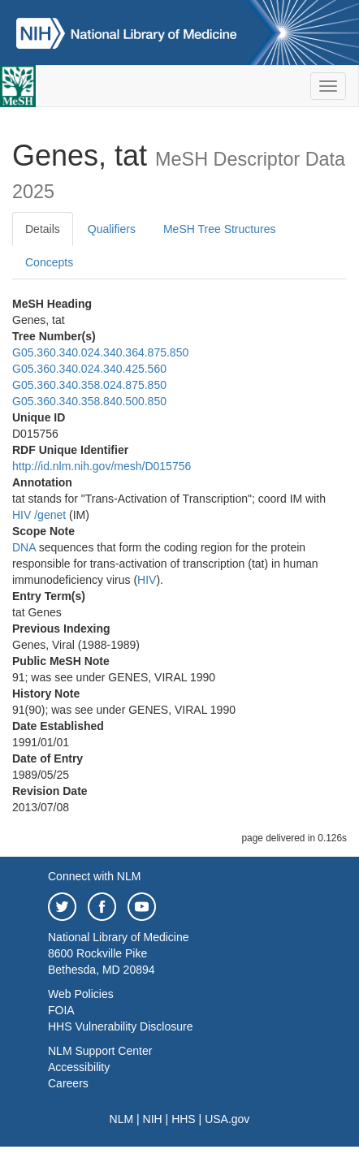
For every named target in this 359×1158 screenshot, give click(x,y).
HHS (183, 1119)
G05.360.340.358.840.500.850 (89, 401)
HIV (21, 514)
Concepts (49, 262)
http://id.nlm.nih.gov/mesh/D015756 (101, 466)
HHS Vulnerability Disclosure (120, 1026)
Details (42, 229)
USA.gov (227, 1119)
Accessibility (79, 1067)
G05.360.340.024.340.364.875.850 (100, 352)
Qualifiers (112, 229)
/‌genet (50, 514)
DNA (24, 547)
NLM (122, 1119)
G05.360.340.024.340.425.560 (89, 368)
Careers (68, 1083)
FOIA (61, 1010)
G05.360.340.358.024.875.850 (89, 384)
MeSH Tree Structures (219, 229)
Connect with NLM (94, 876)
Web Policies (81, 993)
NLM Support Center (100, 1050)
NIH (152, 1119)
